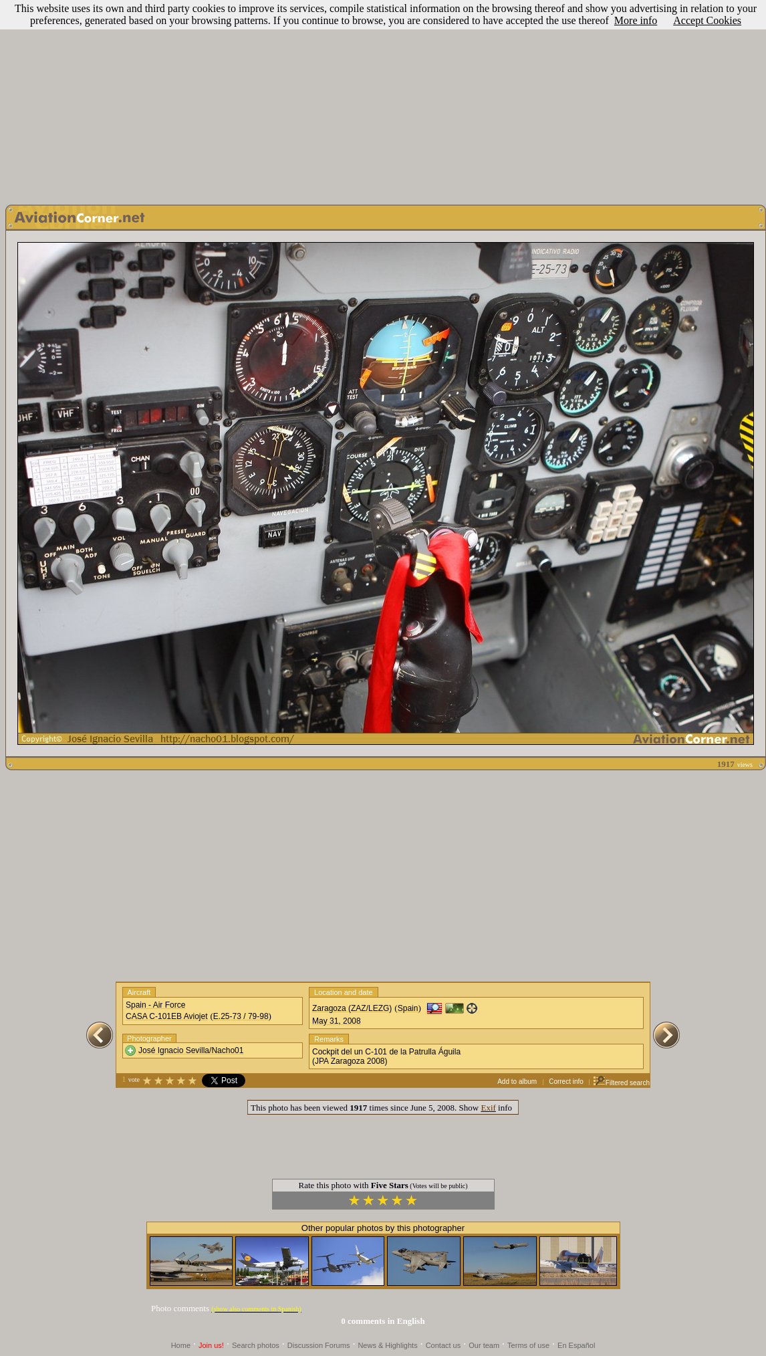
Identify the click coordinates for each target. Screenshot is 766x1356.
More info (635, 20)
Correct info (566, 1081)
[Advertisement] (383, 99)
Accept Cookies (707, 20)
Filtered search (621, 1083)
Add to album (517, 1081)
